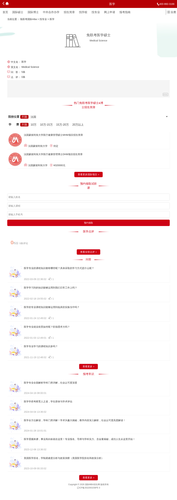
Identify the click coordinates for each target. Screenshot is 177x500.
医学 (52, 19)
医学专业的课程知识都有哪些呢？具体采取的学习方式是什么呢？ (59, 268)
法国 (33, 116)
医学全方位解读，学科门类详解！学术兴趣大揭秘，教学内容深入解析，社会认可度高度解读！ (74, 420)
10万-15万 (46, 124)
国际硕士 (17, 12)
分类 (171, 12)
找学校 (83, 12)
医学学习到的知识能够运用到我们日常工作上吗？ (50, 287)
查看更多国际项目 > (88, 174)
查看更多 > (88, 366)
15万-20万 (62, 124)
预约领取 (88, 223)
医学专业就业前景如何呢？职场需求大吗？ (47, 326)
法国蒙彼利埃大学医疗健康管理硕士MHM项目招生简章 (53, 135)
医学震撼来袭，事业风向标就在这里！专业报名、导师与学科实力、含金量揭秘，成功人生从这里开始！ (79, 439)
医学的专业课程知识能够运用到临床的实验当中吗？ (52, 307)
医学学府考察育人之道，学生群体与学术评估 (48, 401)
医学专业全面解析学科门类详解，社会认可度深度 (50, 382)
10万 (33, 124)
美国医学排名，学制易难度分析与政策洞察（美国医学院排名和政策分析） (64, 458)
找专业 (96, 12)
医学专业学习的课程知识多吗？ (41, 346)
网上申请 (109, 12)
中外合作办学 (51, 12)
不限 (24, 116)
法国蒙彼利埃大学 (38, 145)
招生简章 (69, 12)
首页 (5, 12)
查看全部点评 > (88, 252)
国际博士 (33, 12)
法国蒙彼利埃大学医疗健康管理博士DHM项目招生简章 (53, 154)
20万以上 (78, 124)
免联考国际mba (28, 19)
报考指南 (125, 12)
